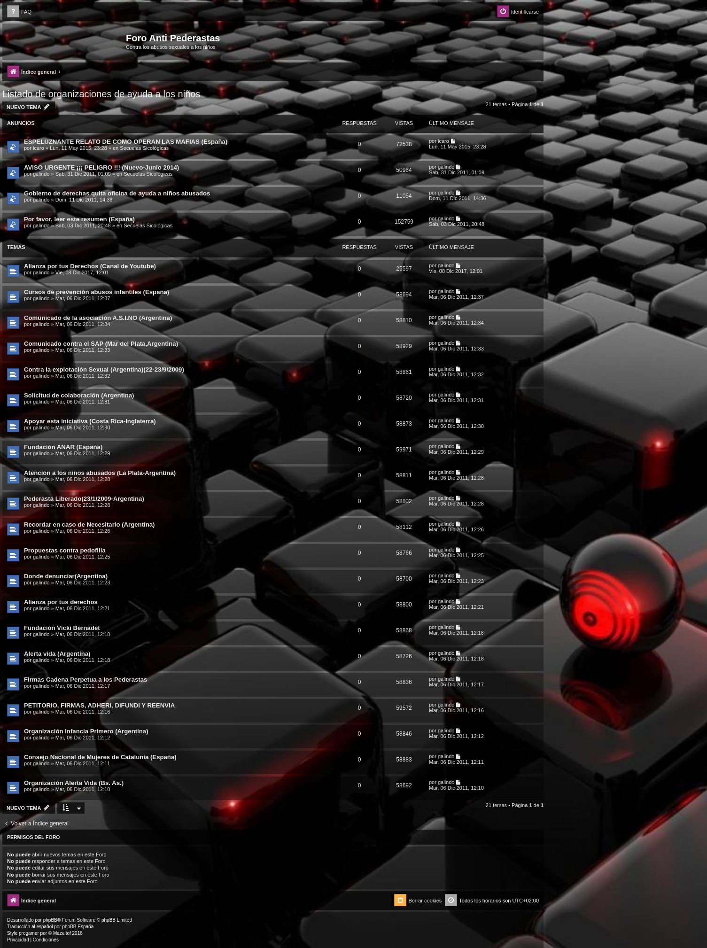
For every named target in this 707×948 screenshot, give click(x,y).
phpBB (50, 920)
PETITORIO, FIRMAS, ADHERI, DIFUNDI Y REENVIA (99, 705)
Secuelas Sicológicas (144, 148)
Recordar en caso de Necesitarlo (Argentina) (89, 524)
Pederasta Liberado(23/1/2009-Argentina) (84, 498)
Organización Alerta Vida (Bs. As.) (74, 782)
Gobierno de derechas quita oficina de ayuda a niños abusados (117, 193)
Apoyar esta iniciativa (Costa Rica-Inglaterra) (90, 421)
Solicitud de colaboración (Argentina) (79, 395)
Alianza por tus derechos (61, 602)
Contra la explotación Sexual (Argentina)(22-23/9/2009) (104, 369)
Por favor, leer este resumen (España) (79, 219)
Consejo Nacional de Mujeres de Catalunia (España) (100, 757)
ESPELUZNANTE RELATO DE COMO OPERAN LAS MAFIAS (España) (125, 141)
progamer (29, 933)
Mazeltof (62, 933)
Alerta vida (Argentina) (57, 653)
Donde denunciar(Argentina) (66, 576)
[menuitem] (19, 12)
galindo (41, 174)
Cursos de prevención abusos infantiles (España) (96, 291)
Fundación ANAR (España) (63, 447)
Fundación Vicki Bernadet (62, 627)
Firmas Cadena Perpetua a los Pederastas (85, 679)
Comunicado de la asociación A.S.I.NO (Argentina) (98, 317)
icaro (38, 148)
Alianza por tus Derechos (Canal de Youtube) (90, 266)
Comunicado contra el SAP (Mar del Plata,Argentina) (101, 343)
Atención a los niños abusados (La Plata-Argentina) (100, 472)
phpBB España (77, 926)
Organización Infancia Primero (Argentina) (86, 731)
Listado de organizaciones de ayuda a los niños (101, 94)
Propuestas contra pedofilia (65, 550)
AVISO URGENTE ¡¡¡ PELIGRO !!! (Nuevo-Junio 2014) (101, 167)
